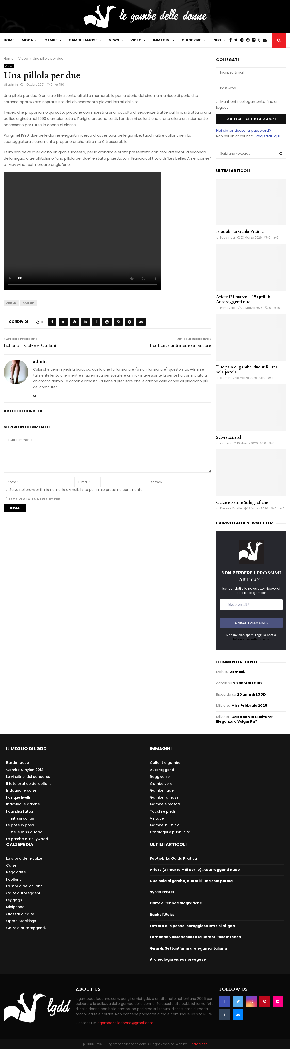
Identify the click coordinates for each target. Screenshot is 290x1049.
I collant (13, 879)
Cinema (11, 303)
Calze (11, 865)
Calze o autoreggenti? (26, 927)
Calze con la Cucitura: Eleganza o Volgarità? (244, 719)
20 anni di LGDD (247, 683)
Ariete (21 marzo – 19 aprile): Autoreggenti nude (243, 299)
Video (136, 40)
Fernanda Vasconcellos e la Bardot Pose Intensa (195, 936)
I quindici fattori (20, 811)
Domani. (237, 671)
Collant (29, 303)
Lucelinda (227, 237)
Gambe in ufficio (165, 825)
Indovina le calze (21, 790)
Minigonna (15, 906)
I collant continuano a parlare (180, 346)
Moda (27, 40)
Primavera (227, 308)
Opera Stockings (21, 920)
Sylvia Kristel (228, 437)
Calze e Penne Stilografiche (242, 502)
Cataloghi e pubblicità (170, 832)
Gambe (50, 40)
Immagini (161, 40)
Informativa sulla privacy (251, 639)
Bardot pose (17, 762)
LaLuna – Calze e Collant (30, 346)
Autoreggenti (162, 769)
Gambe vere (161, 783)
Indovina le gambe (23, 804)
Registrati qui (268, 136)
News (114, 40)
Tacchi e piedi (162, 811)
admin (13, 84)
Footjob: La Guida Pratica (240, 231)
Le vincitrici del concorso (28, 776)
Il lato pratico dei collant (28, 783)
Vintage (157, 818)
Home (9, 40)
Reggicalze (160, 776)
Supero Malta (198, 1044)
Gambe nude (162, 790)
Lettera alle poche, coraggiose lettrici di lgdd (192, 925)
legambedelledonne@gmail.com (125, 1022)
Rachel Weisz (162, 914)
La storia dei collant (24, 886)
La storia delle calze (24, 858)
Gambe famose (83, 40)
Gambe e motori (165, 804)
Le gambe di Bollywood (27, 838)
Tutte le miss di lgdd (24, 832)
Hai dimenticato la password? (243, 130)
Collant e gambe (165, 762)
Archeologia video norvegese (178, 959)
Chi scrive (191, 40)
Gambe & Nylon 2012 (24, 769)
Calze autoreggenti (23, 893)
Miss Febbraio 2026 (249, 705)
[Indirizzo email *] (251, 604)
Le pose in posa (20, 825)
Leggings (14, 900)
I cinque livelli (18, 797)
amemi (225, 443)
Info (216, 40)
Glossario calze (20, 914)
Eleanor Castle (231, 508)
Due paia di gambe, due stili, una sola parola (247, 369)
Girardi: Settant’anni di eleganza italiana (188, 948)
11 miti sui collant (21, 818)
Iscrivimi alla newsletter (32, 499)
